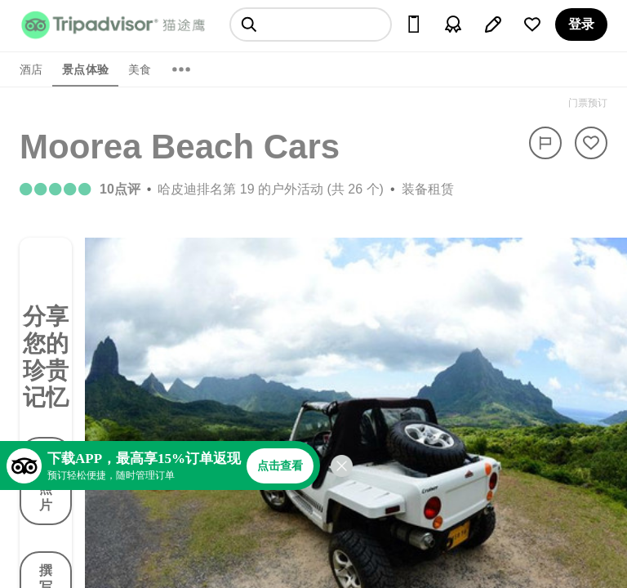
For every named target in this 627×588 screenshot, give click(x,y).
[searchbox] (310, 24)
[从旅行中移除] (591, 143)
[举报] (545, 143)
